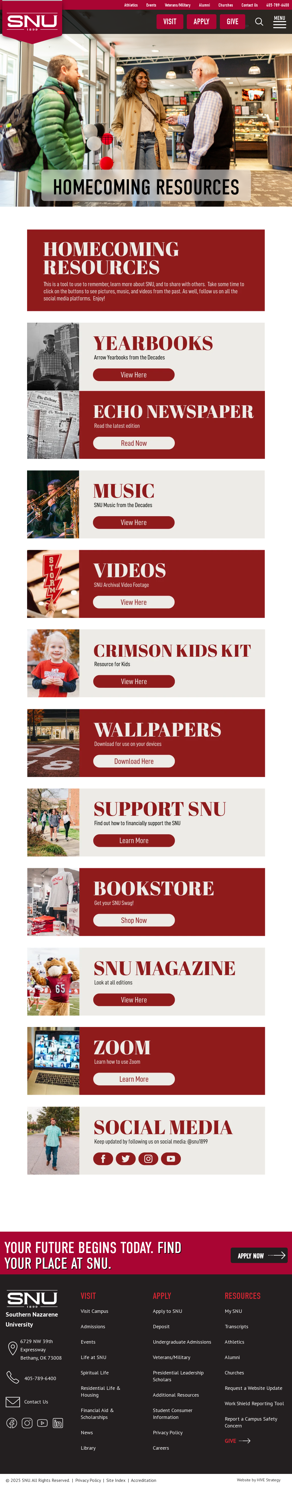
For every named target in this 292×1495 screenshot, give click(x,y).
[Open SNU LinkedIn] (58, 1424)
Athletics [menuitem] (131, 5)
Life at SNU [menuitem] (93, 1357)
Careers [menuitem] (161, 1448)
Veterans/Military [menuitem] (177, 5)
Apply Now (250, 1256)
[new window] (146, 357)
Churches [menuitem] (225, 5)
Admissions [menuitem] (93, 1326)
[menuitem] (259, 22)
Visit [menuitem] (170, 21)
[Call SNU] (15, 1378)
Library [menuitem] (88, 1448)
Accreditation (143, 1480)
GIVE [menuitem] (230, 1441)
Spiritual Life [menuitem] (95, 1372)
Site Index (115, 1480)
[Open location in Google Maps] (13, 1349)
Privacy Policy (88, 1480)
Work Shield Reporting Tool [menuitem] (254, 1403)
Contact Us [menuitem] (250, 5)
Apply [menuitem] (202, 21)
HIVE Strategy (269, 1479)
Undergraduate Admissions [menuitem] (182, 1342)
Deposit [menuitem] (161, 1326)
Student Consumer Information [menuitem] (172, 1413)
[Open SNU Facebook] (12, 1424)
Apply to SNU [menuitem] (167, 1311)
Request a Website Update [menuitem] (253, 1388)
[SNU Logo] (32, 21)
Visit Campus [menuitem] (94, 1311)
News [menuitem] (87, 1432)
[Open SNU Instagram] (27, 1424)
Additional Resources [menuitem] (176, 1395)
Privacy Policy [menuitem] (167, 1432)
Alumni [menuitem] (204, 5)
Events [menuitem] (151, 5)
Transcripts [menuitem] (236, 1326)
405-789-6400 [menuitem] (277, 5)
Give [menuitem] (232, 21)
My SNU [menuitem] (233, 1311)
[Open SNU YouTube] (42, 1424)
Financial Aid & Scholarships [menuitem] (97, 1413)
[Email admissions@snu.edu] (36, 1402)
